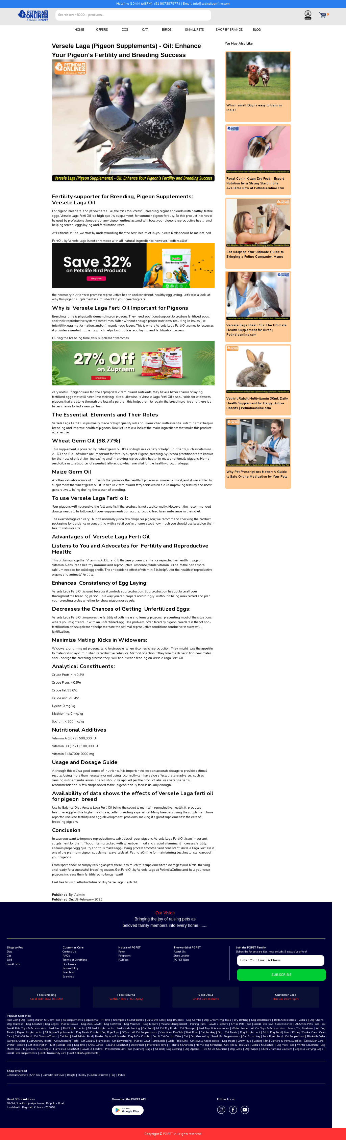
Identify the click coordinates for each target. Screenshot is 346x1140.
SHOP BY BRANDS (229, 30)
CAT (145, 30)
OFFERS (102, 30)
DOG (125, 30)
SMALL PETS (194, 30)
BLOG (257, 30)
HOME (79, 30)
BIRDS (166, 30)
